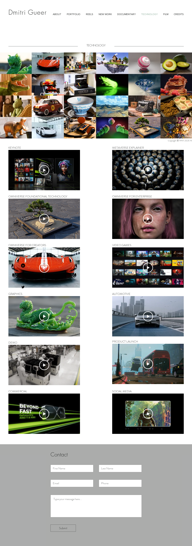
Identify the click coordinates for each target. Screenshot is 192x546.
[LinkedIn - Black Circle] (23, 266)
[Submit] (63, 528)
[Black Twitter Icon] (23, 287)
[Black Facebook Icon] (23, 273)
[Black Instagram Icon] (23, 280)
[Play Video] (44, 170)
